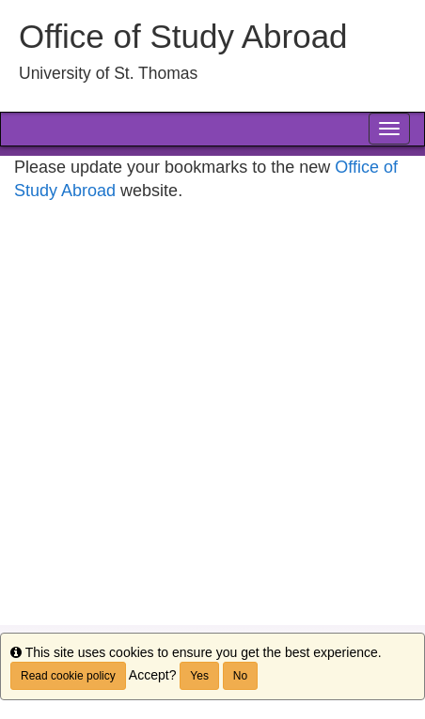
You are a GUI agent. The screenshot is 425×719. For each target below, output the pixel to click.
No (240, 675)
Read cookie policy (68, 675)
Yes (199, 675)
